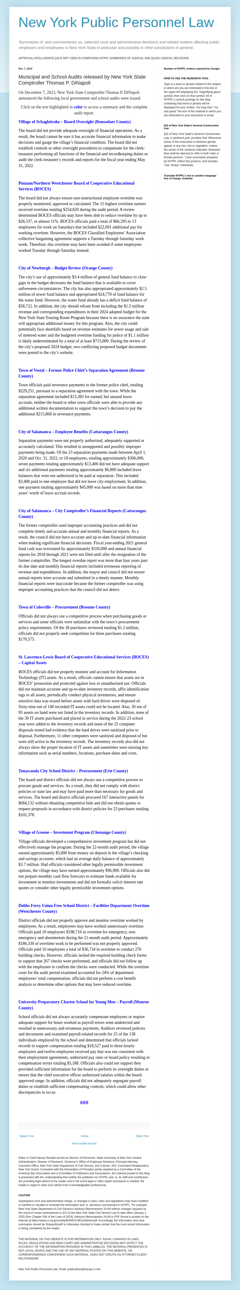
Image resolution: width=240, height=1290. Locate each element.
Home (85, 1136)
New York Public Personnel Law (116, 22)
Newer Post (27, 1136)
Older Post (142, 1136)
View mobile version (84, 1143)
